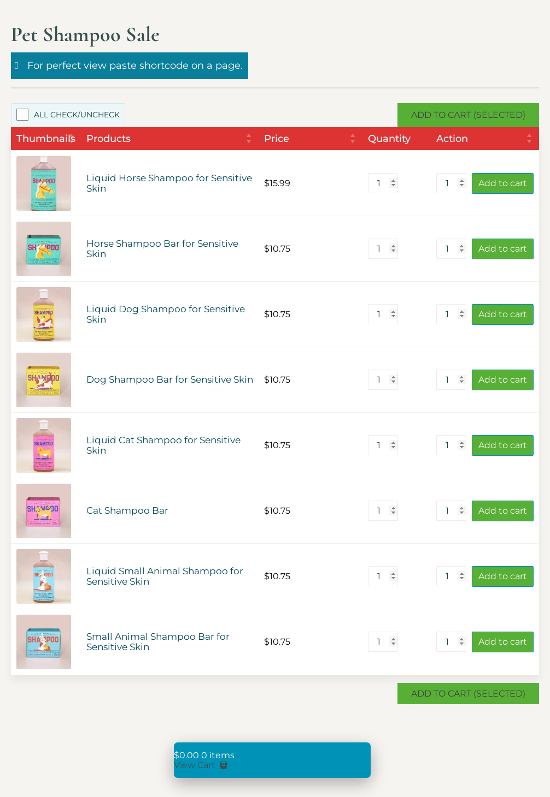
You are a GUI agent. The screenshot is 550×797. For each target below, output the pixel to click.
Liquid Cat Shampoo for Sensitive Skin (163, 445)
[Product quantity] (383, 183)
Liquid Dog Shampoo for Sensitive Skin (165, 314)
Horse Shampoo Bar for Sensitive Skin (162, 249)
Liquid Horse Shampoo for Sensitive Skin (169, 183)
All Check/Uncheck (77, 115)
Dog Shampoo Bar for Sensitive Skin (169, 379)
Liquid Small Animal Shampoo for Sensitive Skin (164, 576)
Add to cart (502, 183)
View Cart (202, 765)
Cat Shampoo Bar (127, 510)
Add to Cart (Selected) (468, 115)
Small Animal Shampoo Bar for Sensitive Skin (158, 642)
